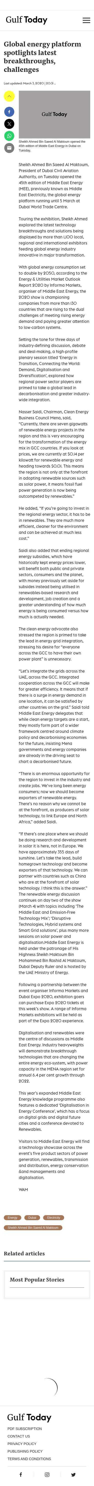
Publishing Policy (25, 1451)
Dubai (32, 1217)
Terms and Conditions (29, 1459)
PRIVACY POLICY (22, 1444)
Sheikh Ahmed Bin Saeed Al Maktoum (33, 1227)
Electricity (53, 1217)
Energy (12, 1217)
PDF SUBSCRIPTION (25, 1429)
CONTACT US (19, 1436)
